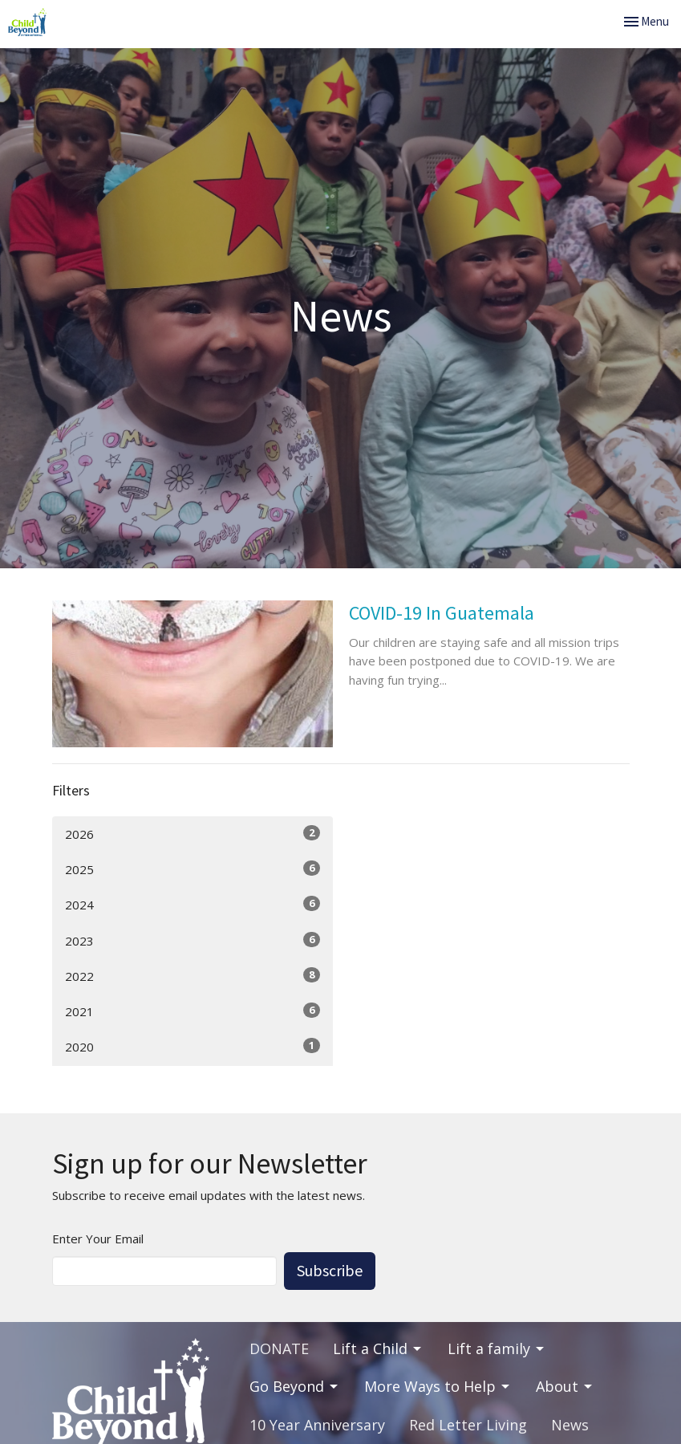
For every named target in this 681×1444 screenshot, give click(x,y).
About (565, 1386)
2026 (192, 833)
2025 (192, 868)
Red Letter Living (468, 1424)
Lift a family (497, 1348)
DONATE (279, 1348)
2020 (192, 1046)
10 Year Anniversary (317, 1424)
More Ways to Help (438, 1386)
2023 (192, 940)
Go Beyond (294, 1386)
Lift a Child (378, 1348)
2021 (192, 1011)
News (570, 1424)
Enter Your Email (98, 1238)
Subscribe (330, 1270)
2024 (192, 904)
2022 (192, 975)
